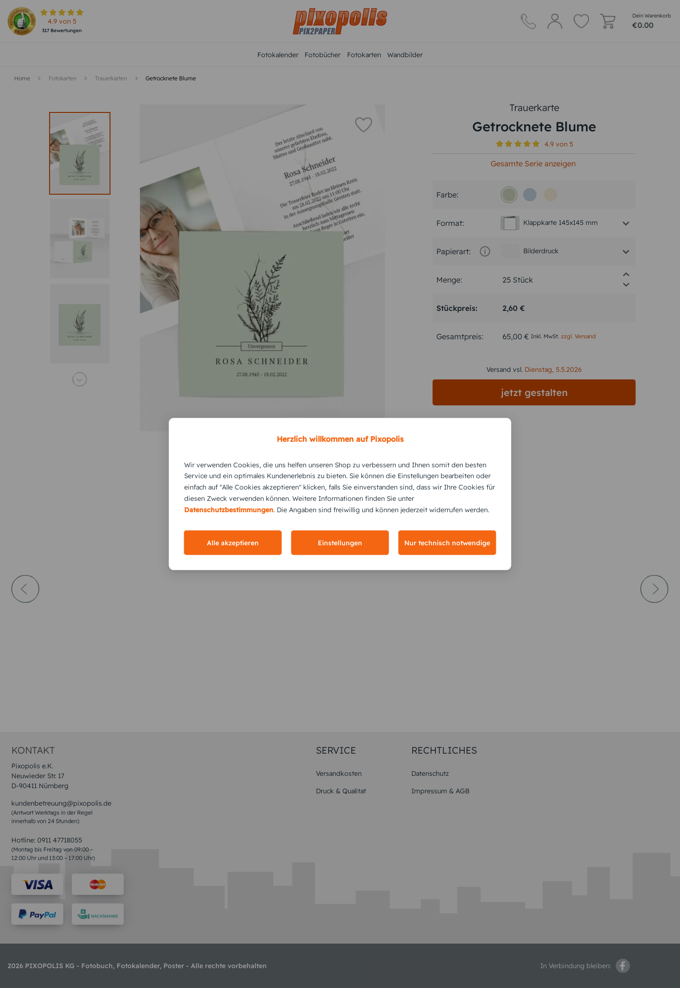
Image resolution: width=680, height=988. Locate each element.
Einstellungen (340, 543)
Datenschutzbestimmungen (228, 509)
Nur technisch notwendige (447, 543)
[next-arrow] (654, 614)
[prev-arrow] (25, 614)
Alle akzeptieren (233, 543)
